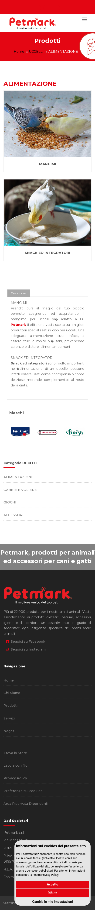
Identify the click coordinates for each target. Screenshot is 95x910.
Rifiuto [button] (53, 893)
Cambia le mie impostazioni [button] (52, 902)
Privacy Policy (49, 874)
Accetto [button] (52, 884)
